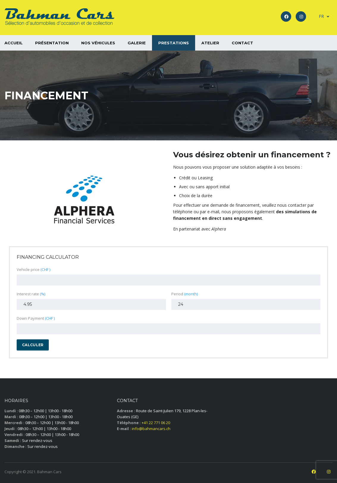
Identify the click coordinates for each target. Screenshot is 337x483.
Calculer (32, 345)
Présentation (52, 42)
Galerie (137, 42)
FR (321, 16)
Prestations (173, 42)
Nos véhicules (98, 42)
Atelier (210, 42)
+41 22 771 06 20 (156, 422)
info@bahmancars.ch (151, 428)
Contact (242, 42)
